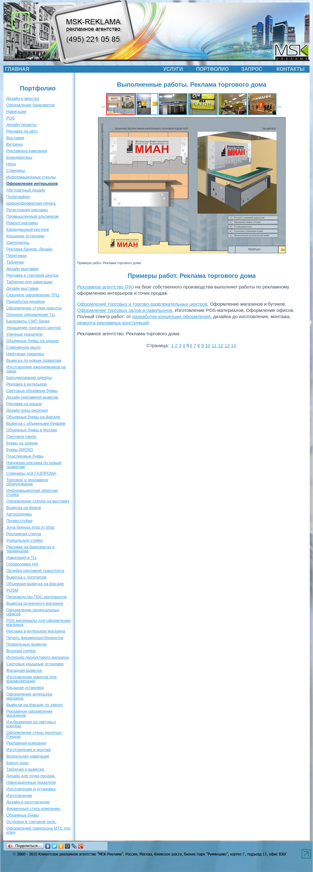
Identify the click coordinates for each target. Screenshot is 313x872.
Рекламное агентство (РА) (105, 286)
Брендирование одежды (29, 377)
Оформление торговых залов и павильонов (124, 310)
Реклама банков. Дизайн (29, 249)
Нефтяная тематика (25, 353)
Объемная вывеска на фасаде (35, 583)
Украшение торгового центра (33, 327)
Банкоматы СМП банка (28, 321)
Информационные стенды (31, 177)
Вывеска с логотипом (26, 577)
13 (227, 345)
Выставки (15, 137)
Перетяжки (16, 255)
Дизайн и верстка (22, 98)
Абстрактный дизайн (25, 190)
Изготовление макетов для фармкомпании (31, 679)
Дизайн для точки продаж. (31, 775)
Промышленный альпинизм (32, 216)
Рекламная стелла (23, 533)
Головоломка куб (22, 564)
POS (10, 118)
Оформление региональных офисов (32, 612)
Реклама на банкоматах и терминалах (30, 549)
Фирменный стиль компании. (33, 808)
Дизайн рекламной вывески (32, 397)
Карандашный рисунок (27, 229)
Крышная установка (25, 687)
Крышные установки (25, 236)
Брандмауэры (19, 157)
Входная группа (21, 650)
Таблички (15, 262)
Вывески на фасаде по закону (34, 704)
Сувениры (15, 170)
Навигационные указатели (31, 782)
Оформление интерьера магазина (29, 696)
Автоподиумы (19, 514)
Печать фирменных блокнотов (34, 637)
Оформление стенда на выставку (38, 501)
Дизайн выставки (22, 268)
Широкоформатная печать (31, 203)
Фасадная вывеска (24, 670)
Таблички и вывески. (25, 769)
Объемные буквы (22, 815)
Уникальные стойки (24, 540)
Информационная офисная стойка (32, 492)
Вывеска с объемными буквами (36, 423)
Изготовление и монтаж (28, 749)
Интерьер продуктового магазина (37, 657)
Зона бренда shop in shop (30, 527)
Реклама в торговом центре (32, 275)
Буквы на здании (22, 443)
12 (220, 345)
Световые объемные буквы (32, 390)
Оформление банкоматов (30, 105)
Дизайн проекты (21, 124)
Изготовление (19, 795)
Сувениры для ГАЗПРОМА (31, 473)
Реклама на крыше (24, 403)
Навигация (16, 111)
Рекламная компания (26, 743)
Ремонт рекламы (22, 222)
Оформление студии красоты (34, 308)
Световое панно (21, 436)
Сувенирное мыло (23, 347)
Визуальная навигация (27, 756)
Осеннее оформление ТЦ (30, 314)
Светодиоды (17, 242)
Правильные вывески (26, 644)
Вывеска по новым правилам (33, 360)
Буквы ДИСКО (19, 449)
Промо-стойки (19, 520)
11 (214, 345)
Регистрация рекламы (27, 209)
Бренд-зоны (17, 762)
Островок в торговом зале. (31, 821)
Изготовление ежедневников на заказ (36, 369)
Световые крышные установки (34, 663)
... (104, 105)
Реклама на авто (22, 131)
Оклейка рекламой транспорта (35, 570)
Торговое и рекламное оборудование (27, 481)
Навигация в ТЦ (21, 557)
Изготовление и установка (31, 789)
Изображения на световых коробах (31, 723)
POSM (12, 590)
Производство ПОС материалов (36, 596)
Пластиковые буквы (25, 456)
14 (233, 345)
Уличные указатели (24, 334)
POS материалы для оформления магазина (38, 622)
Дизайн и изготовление (28, 802)
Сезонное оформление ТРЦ (32, 295)
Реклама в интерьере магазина (35, 631)
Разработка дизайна (25, 301)
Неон (11, 164)
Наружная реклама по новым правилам (33, 464)
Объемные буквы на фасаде (33, 416)
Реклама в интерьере (26, 384)
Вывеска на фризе (23, 507)
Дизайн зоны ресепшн (27, 410)
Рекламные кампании (26, 150)
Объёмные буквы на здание (32, 340)
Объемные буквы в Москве (31, 430)
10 (207, 345)
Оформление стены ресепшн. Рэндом (34, 734)
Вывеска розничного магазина (34, 603)
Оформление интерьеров (32, 183)
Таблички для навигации (29, 281)
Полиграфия (18, 196)
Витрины (14, 144)
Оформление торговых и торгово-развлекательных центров (142, 304)
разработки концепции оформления (171, 316)
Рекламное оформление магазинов (29, 713)
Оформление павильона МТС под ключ (38, 830)
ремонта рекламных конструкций (113, 322)
